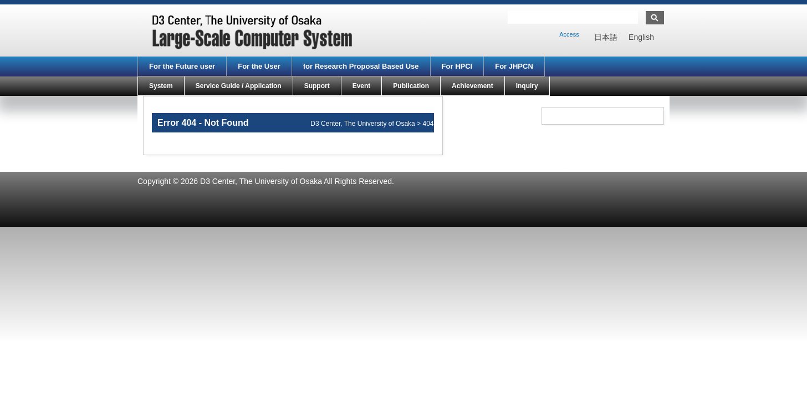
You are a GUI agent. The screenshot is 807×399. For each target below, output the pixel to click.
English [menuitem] (641, 37)
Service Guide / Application (239, 86)
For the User (259, 66)
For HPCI (457, 66)
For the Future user (182, 66)
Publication (411, 86)
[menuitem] (606, 37)
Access (569, 34)
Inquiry (527, 86)
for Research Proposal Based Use (361, 66)
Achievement (472, 86)
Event (362, 86)
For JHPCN (514, 66)
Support (317, 86)
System (161, 86)
